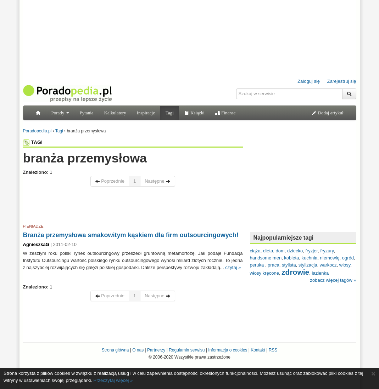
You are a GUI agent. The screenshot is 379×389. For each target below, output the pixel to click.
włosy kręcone (264, 273)
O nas (138, 350)
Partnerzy (156, 350)
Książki (194, 112)
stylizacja (308, 265)
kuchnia (310, 258)
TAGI (33, 142)
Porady (60, 112)
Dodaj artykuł (327, 112)
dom (280, 250)
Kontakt (258, 350)
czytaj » (233, 267)
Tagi (170, 112)
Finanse (225, 112)
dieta (268, 250)
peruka (257, 265)
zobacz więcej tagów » (333, 280)
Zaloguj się (308, 81)
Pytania (87, 112)
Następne (158, 181)
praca (273, 265)
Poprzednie (109, 181)
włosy (345, 265)
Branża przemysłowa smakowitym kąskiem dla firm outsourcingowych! (131, 235)
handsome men (266, 258)
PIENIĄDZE (33, 226)
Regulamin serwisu (187, 350)
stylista (289, 265)
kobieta (291, 258)
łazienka (320, 273)
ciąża (255, 250)
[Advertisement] (133, 206)
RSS (273, 350)
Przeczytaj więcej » (113, 380)
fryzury (327, 250)
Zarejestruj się (341, 81)
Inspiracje (146, 112)
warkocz (328, 265)
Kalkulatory (115, 112)
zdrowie (295, 272)
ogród (348, 258)
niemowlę (330, 258)
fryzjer (311, 250)
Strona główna (115, 350)
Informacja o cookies (227, 350)
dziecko (295, 250)
